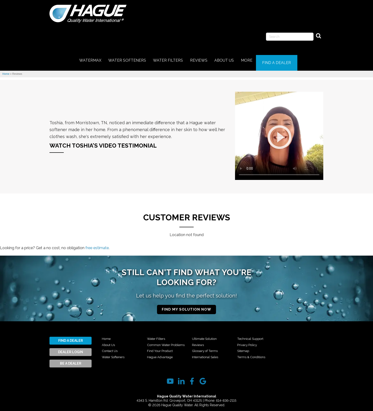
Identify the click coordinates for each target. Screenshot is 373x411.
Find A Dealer (70, 337)
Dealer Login (70, 349)
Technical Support (252, 341)
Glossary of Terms (207, 354)
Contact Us (111, 348)
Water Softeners (115, 354)
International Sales (252, 335)
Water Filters (157, 335)
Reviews (199, 348)
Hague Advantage (207, 335)
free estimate (97, 244)
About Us (110, 341)
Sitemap (244, 354)
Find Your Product (162, 354)
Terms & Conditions (298, 335)
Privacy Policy (248, 348)
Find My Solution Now (186, 306)
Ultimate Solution (206, 341)
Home (107, 335)
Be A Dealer (70, 360)
